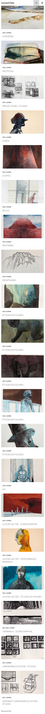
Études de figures (12, 315)
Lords (5, 140)
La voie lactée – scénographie (19, 524)
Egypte (6, 175)
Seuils (5, 210)
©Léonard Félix (6, 711)
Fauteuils (8, 71)
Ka (3, 489)
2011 (3, 628)
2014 (3, 102)
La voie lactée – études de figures (22, 596)
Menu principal (42, 3)
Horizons (7, 36)
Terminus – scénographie (17, 631)
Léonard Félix (7, 3)
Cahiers (8, 32)
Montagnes (9, 280)
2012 (3, 520)
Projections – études (14, 106)
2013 (3, 172)
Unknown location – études (19, 666)
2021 (3, 32)
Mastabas (8, 245)
